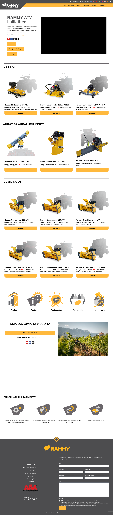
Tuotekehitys (56, 312)
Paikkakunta (61, 477)
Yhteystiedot (102, 5)
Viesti (60, 483)
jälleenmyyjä (21, 34)
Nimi (60, 465)
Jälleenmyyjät (99, 312)
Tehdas (14, 312)
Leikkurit (79, 5)
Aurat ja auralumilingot (69, 5)
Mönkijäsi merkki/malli (89, 477)
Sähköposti (62, 471)
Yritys (110, 5)
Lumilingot (86, 5)
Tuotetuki (94, 5)
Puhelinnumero (87, 471)
